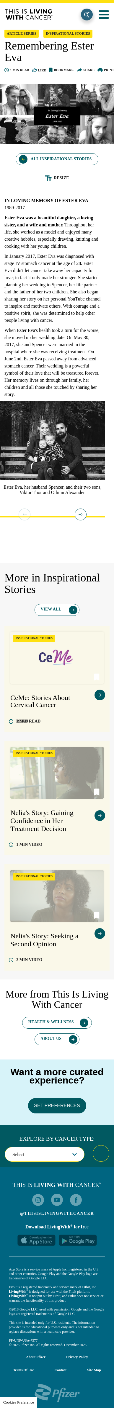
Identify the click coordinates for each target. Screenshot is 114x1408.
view (100, 695)
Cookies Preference (18, 1402)
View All (50, 609)
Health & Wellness (51, 1022)
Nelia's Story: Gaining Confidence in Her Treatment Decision (42, 820)
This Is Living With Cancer (29, 14)
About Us (50, 1038)
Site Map (94, 1370)
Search (87, 14)
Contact (61, 1370)
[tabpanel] (52, 449)
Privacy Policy (77, 1357)
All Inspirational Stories (61, 159)
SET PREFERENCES (57, 1105)
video (29, 844)
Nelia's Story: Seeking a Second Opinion (44, 940)
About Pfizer (35, 1357)
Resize (61, 178)
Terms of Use (23, 1370)
